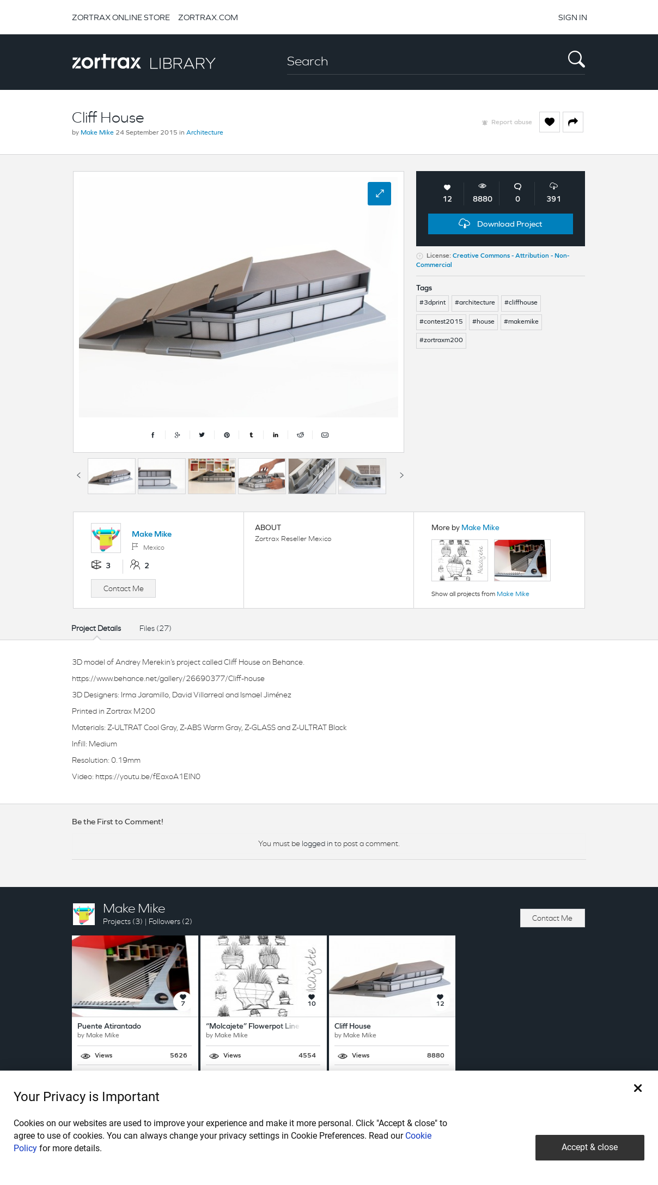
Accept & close (590, 1147)
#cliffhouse (521, 303)
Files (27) (155, 628)
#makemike (521, 322)
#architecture (475, 303)
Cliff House (352, 1027)
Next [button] (401, 473)
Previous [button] (78, 473)
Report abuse (511, 122)
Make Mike (97, 133)
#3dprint (432, 303)
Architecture (204, 133)
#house (483, 322)
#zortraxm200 (441, 340)
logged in (317, 843)
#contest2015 (441, 322)
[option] (112, 476)
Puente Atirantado (109, 1027)
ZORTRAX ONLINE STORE (121, 17)
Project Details (96, 628)
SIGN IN (572, 17)
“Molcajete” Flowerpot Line (253, 1027)
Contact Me (123, 588)
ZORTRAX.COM (208, 17)
